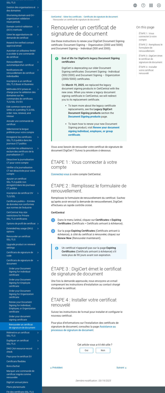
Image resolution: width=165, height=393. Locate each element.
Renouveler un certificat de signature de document (22, 214)
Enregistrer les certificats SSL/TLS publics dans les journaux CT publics (23, 28)
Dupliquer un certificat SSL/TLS (23, 230)
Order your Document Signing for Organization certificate (21, 182)
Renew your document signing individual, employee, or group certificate (93, 131)
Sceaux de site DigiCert (23, 322)
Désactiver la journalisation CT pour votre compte (20, 49)
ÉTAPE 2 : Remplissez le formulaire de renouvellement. (150, 47)
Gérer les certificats (72, 16)
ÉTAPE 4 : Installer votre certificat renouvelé (148, 70)
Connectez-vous (60, 174)
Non (103, 350)
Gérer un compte (22, 376)
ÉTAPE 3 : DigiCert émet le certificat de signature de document (150, 58)
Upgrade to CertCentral (22, 382)
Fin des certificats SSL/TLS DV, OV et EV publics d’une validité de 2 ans (20, 283)
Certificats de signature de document (23, 150)
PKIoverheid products (23, 344)
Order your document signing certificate (20, 206)
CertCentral (56, 16)
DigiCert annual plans (17, 270)
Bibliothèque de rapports (23, 326)
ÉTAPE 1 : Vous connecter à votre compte (148, 36)
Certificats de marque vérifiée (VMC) (23, 333)
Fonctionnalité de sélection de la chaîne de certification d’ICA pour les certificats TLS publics (23, 304)
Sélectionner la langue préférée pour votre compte (20, 19)
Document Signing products (84, 116)
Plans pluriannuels (16, 275)
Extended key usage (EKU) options (23, 118)
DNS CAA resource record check (23, 238)
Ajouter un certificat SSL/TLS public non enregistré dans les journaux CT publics (21, 72)
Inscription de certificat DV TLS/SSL (23, 83)
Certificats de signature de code (23, 142)
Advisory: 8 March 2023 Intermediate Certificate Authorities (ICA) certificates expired (21, 354)
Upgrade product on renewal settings (21, 134)
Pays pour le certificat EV (19, 244)
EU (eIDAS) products (23, 339)
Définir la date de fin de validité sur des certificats (19, 315)
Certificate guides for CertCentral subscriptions (23, 365)
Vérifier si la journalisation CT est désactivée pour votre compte (21, 58)
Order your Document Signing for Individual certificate (20, 159)
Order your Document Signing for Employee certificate (20, 171)
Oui (86, 350)
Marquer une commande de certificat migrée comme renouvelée (20, 262)
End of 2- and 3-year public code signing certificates (20, 293)
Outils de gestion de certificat (22, 371)
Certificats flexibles (16, 249)
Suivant (120, 367)
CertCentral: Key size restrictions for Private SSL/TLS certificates (18, 103)
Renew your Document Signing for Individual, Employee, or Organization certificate (22, 195)
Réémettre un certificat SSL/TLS (23, 222)
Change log (10, 387)
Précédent (57, 367)
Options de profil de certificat (23, 112)
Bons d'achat (13, 254)
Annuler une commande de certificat (20, 11)
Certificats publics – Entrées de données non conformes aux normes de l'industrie (21, 92)
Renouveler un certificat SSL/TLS (18, 126)
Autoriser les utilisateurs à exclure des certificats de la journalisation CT (23, 39)
